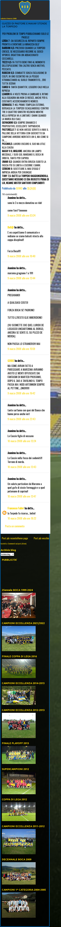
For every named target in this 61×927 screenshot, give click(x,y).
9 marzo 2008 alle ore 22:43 (21, 419)
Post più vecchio (41, 538)
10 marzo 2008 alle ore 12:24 (22, 441)
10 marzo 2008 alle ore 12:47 (22, 496)
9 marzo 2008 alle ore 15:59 (21, 349)
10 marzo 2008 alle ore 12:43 (22, 467)
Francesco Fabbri (16, 508)
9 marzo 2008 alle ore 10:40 (21, 256)
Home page (22, 538)
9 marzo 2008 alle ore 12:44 (21, 278)
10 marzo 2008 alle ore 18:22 (22, 518)
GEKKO (11, 361)
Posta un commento (14, 526)
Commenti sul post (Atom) (17, 543)
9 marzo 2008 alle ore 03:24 (22, 215)
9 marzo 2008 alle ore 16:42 (21, 393)
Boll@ (11, 227)
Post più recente (9, 538)
